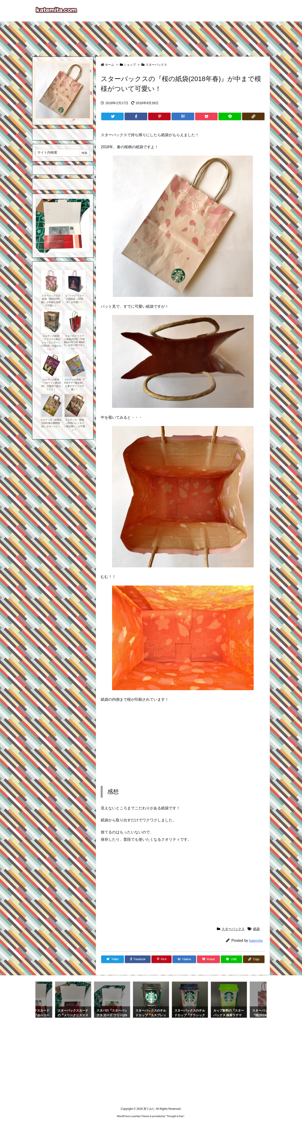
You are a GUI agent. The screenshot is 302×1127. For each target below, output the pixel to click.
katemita (256, 940)
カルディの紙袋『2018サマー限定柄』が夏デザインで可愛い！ (74, 384)
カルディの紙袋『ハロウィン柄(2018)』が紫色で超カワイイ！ (51, 384)
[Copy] (253, 116)
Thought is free (175, 1116)
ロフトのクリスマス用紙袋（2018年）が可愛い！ (74, 298)
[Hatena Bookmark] (183, 116)
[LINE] (229, 116)
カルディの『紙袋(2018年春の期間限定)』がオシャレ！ (50, 423)
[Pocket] (206, 116)
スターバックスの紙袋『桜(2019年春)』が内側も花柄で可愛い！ (51, 300)
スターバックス (156, 64)
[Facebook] (136, 116)
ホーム (109, 64)
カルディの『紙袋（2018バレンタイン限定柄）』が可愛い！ (74, 424)
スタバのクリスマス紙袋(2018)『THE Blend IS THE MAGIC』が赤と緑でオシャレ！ (74, 342)
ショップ (130, 64)
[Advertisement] (151, 36)
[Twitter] (112, 116)
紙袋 (256, 929)
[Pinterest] (159, 116)
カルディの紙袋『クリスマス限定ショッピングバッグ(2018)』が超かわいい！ (50, 342)
